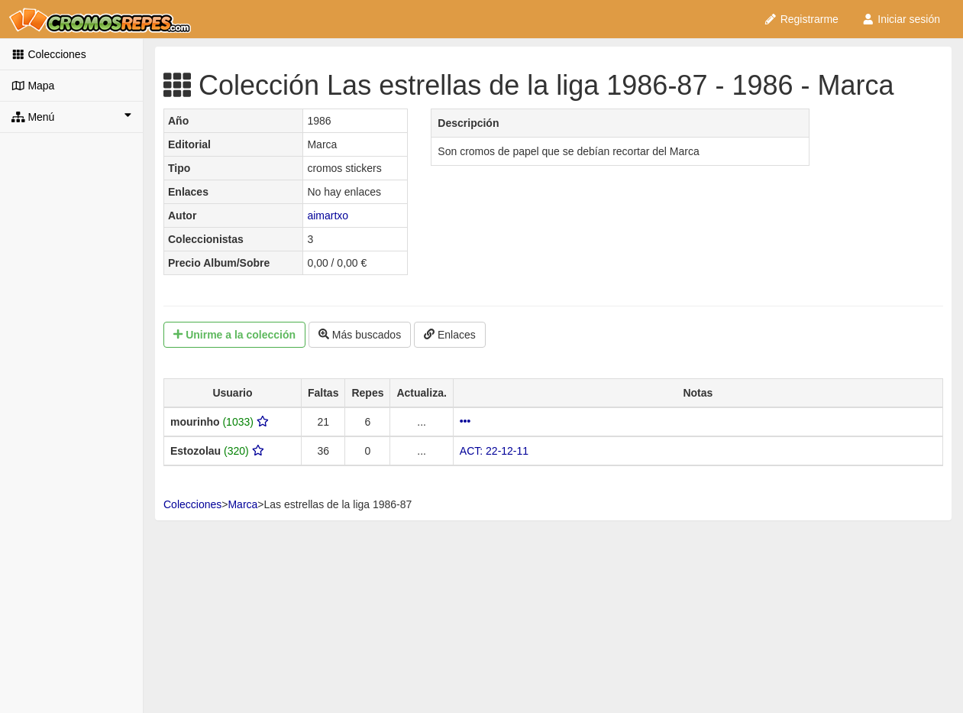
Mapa (32, 85)
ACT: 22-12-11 (494, 451)
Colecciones (48, 54)
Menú (71, 116)
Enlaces (450, 335)
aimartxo (327, 215)
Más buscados (359, 335)
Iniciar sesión (900, 19)
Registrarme (801, 19)
